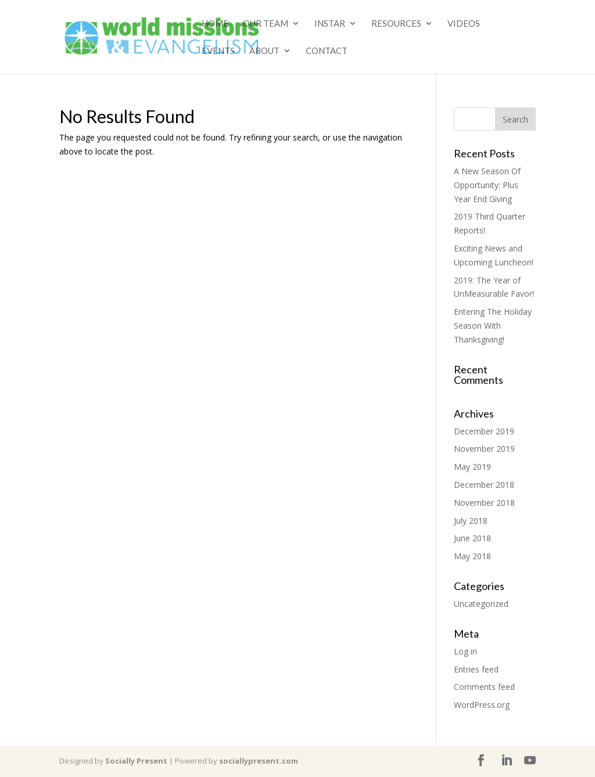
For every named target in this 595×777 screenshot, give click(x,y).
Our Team (265, 23)
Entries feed (476, 669)
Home (215, 23)
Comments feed (484, 686)
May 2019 (472, 466)
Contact (326, 51)
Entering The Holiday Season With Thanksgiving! (493, 325)
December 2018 (484, 484)
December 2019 (484, 431)
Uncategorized (481, 603)
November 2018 (484, 502)
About (264, 51)
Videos (463, 23)
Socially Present (136, 761)
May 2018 (472, 556)
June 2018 (472, 538)
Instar (329, 23)
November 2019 (484, 448)
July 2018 (471, 520)
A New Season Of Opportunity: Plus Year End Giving (487, 185)
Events (218, 51)
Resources (396, 23)
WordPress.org (482, 704)
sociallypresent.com (258, 761)
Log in (465, 651)
